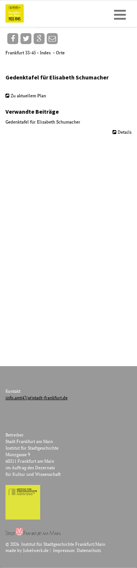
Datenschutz (89, 550)
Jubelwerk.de (36, 550)
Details (125, 132)
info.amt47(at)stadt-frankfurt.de (36, 397)
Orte (60, 52)
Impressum (64, 550)
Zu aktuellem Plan (28, 95)
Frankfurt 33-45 (21, 52)
